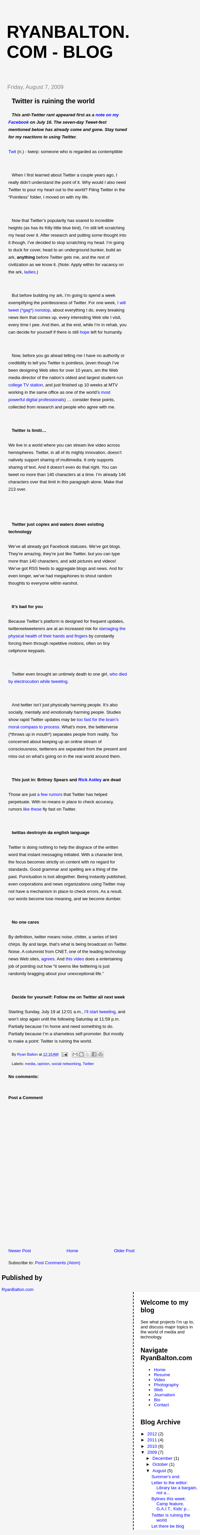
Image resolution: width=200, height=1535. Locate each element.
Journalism (164, 1394)
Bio (157, 1399)
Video (159, 1379)
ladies (30, 271)
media (30, 1064)
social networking (66, 1064)
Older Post (124, 1250)
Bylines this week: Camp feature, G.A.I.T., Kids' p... (170, 1503)
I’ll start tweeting (100, 1011)
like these (32, 809)
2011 (152, 1439)
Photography (166, 1384)
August (159, 1470)
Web (158, 1389)
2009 (152, 1452)
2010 (152, 1446)
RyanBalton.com (18, 1289)
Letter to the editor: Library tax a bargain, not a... (174, 1487)
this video (75, 958)
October (160, 1464)
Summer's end (165, 1476)
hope (84, 332)
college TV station (25, 384)
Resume (162, 1374)
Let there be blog (167, 1526)
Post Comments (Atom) (57, 1262)
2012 (152, 1433)
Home (72, 1250)
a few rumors (49, 794)
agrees (48, 958)
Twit (12, 151)
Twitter (88, 1064)
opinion (44, 1064)
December (163, 1458)
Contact (161, 1404)
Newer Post (19, 1250)
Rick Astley (90, 779)
